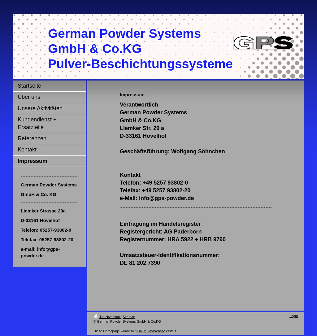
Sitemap (129, 317)
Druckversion (107, 317)
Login (293, 316)
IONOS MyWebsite (151, 331)
